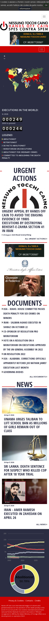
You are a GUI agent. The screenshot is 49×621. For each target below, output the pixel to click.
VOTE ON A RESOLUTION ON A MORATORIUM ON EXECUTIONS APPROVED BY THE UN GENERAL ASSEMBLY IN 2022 (24, 345)
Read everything (23, 235)
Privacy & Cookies (16, 600)
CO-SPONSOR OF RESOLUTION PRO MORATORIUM (20, 334)
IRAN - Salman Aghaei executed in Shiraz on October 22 (22, 325)
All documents (38, 376)
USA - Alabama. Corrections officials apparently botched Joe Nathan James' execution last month (25, 363)
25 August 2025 (9, 235)
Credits (38, 600)
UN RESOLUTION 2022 (14, 354)
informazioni (25, 8)
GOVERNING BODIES (13, 372)
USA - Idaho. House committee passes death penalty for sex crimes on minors (24, 313)
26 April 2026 (9, 415)
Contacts (29, 600)
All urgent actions (36, 238)
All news (41, 524)
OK (46, 5)
